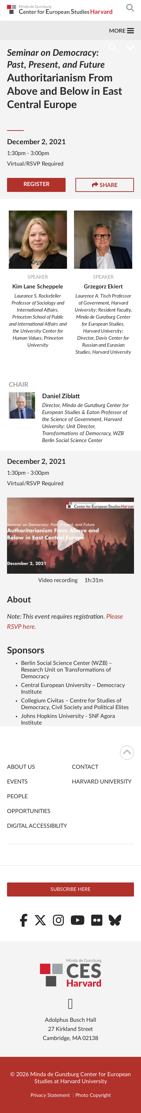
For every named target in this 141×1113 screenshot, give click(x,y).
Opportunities (29, 811)
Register (36, 184)
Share (105, 185)
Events (17, 782)
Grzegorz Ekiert (103, 286)
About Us (21, 767)
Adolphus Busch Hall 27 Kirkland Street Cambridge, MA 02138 (70, 1029)
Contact (85, 767)
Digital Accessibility (37, 826)
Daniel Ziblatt (61, 396)
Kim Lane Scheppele (37, 286)
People (17, 796)
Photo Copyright (93, 1095)
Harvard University (102, 782)
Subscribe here (70, 889)
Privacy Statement (50, 1095)
